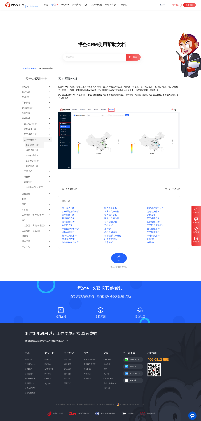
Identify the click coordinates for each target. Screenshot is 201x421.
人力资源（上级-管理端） (34, 225)
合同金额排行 (153, 229)
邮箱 (24, 199)
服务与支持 (97, 4)
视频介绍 (87, 378)
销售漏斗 (151, 215)
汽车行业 (48, 374)
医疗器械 (48, 364)
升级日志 (87, 374)
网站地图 (107, 388)
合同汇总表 (67, 225)
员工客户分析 (30, 124)
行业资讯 (67, 364)
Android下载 (134, 360)
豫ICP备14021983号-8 (105, 404)
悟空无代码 (29, 374)
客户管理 (26, 92)
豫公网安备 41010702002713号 (130, 404)
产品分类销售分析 (70, 229)
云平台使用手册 (29, 68)
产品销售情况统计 (155, 225)
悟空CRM (28, 359)
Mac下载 (133, 380)
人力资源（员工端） (31, 231)
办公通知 (26, 194)
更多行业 (48, 384)
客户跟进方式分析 (70, 211)
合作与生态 (110, 4)
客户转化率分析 (111, 211)
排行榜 (27, 176)
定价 (86, 4)
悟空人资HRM (30, 388)
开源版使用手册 (46, 68)
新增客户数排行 (69, 235)
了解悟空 (123, 4)
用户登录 (175, 5)
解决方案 (77, 4)
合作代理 (107, 364)
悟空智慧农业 (30, 393)
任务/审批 (26, 97)
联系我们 (67, 383)
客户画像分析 (30, 139)
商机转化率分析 (111, 218)
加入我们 (67, 378)
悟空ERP (28, 369)
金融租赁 (48, 378)
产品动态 (67, 369)
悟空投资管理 (30, 378)
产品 (46, 4)
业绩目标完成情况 (34, 187)
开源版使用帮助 (90, 364)
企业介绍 (67, 359)
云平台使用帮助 (90, 359)
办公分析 (28, 182)
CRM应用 (107, 359)
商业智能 (26, 118)
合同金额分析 (110, 222)
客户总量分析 (110, 208)
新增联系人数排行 (112, 235)
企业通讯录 (27, 108)
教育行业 (48, 359)
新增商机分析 (68, 218)
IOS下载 (133, 367)
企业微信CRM (30, 364)
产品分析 (28, 171)
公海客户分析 (153, 211)
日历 (24, 204)
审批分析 (151, 242)
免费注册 (189, 5)
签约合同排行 (110, 232)
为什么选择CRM (110, 383)
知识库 (25, 210)
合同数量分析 (68, 222)
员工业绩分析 (30, 134)
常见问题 (87, 369)
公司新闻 (67, 374)
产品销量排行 (153, 232)
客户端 (106, 374)
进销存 (25, 236)
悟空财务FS (29, 383)
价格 (105, 369)
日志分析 (108, 242)
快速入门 (26, 87)
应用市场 (65, 4)
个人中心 (26, 247)
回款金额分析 (153, 222)
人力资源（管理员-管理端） (33, 217)
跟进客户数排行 (69, 239)
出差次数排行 (110, 239)
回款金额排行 (68, 232)
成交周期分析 (68, 215)
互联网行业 (49, 369)
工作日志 (26, 102)
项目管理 (26, 113)
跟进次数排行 (153, 235)
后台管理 (26, 241)
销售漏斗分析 (30, 129)
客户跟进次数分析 (155, 208)
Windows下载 (135, 373)
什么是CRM (108, 378)
